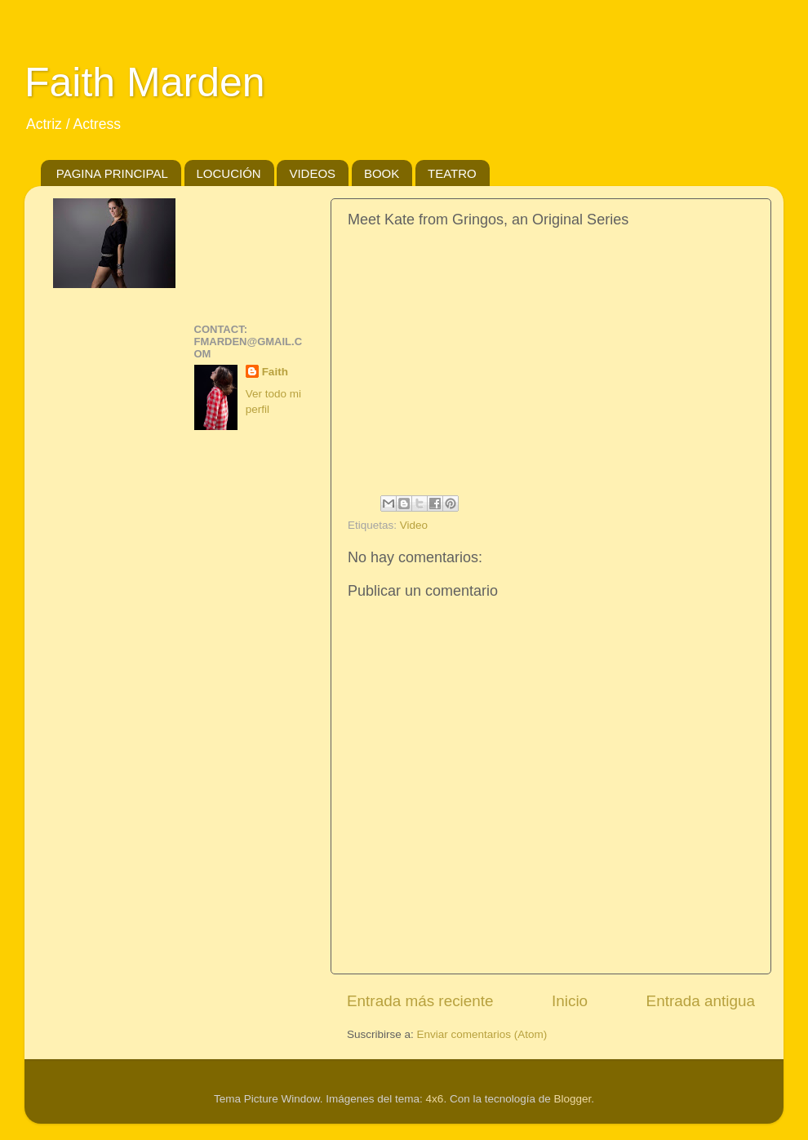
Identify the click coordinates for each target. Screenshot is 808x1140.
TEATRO (452, 173)
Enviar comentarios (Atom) (482, 1034)
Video (414, 525)
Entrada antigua (700, 1000)
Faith (275, 372)
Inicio (570, 1000)
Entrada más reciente (420, 1000)
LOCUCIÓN (229, 173)
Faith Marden (144, 82)
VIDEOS (312, 173)
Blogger (572, 1099)
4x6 (435, 1099)
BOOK (381, 173)
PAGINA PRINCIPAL (112, 173)
